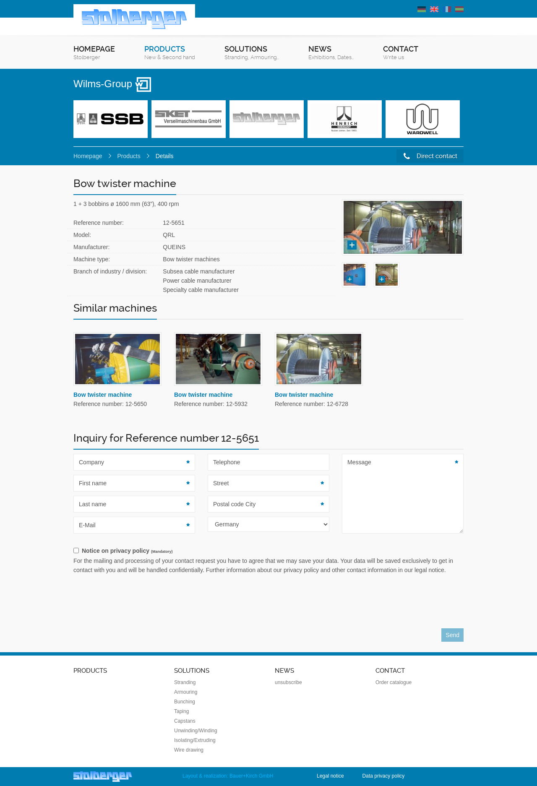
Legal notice (330, 776)
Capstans (185, 721)
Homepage (94, 53)
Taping (181, 711)
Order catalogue (393, 682)
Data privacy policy (383, 776)
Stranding (185, 682)
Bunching (184, 702)
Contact (400, 53)
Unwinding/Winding (195, 731)
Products (169, 53)
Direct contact (430, 156)
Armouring (185, 692)
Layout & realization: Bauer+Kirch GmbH (227, 776)
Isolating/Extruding (195, 740)
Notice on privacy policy (127, 550)
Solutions (251, 53)
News (331, 53)
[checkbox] (268, 551)
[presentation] (137, 603)
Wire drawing (188, 750)
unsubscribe (288, 682)
